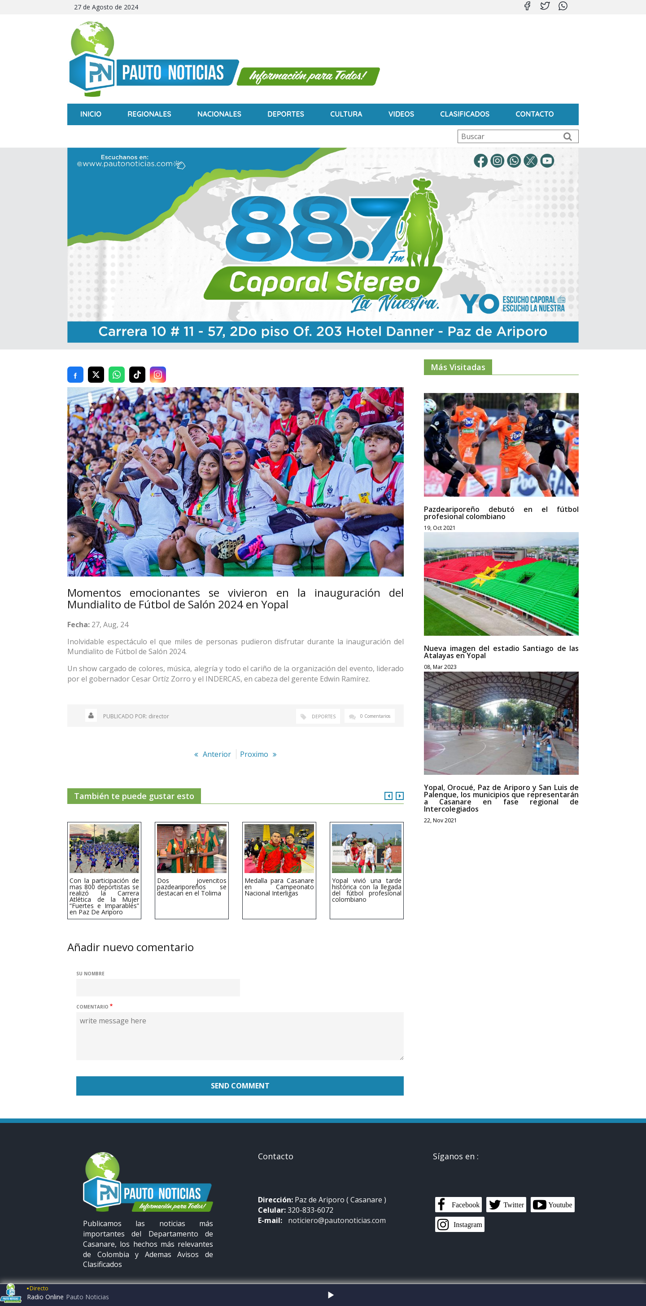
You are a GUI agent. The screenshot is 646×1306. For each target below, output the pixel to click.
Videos (401, 113)
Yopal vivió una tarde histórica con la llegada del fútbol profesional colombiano (367, 879)
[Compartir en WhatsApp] (117, 364)
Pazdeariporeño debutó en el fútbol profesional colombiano (501, 502)
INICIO (90, 113)
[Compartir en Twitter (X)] (96, 364)
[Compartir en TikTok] (137, 364)
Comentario (92, 996)
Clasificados (464, 113)
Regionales (149, 113)
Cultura (346, 113)
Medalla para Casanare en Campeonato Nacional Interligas (279, 876)
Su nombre (90, 963)
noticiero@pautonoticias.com (337, 1210)
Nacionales (219, 113)
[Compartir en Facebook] (75, 364)
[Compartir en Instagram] (158, 364)
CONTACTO (534, 113)
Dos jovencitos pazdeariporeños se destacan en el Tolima (192, 876)
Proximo (254, 744)
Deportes (285, 113)
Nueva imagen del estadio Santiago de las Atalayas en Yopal (501, 641)
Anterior (217, 744)
